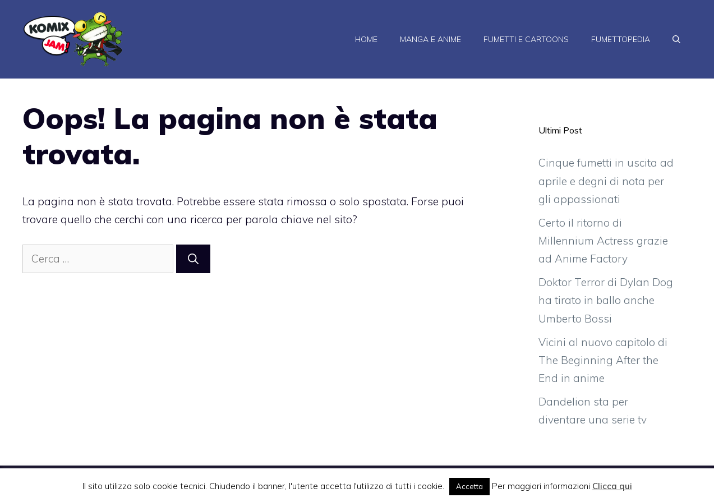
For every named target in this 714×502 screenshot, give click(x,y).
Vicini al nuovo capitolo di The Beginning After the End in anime (602, 360)
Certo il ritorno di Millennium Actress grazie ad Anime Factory (603, 241)
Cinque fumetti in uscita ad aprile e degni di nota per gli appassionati (606, 181)
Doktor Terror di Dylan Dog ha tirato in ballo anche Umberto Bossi (605, 300)
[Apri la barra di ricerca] (676, 39)
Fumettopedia (620, 39)
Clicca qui (612, 486)
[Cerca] (193, 259)
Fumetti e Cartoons (526, 39)
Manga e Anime (430, 39)
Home (366, 39)
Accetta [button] (469, 486)
